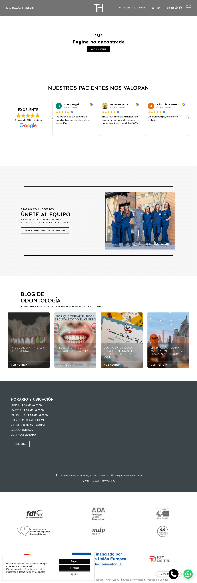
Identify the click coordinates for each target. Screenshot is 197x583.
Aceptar (74, 561)
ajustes (41, 572)
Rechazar (74, 568)
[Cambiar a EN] (159, 8)
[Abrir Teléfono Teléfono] (174, 574)
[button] (188, 117)
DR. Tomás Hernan (20, 8)
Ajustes (74, 574)
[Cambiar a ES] (153, 8)
